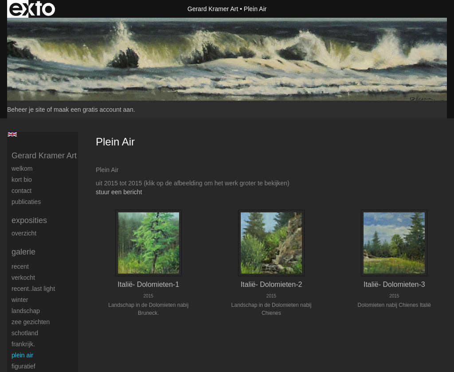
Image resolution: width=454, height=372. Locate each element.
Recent (20, 266)
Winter (20, 299)
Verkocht (23, 277)
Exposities (29, 220)
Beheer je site (26, 109)
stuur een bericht (119, 192)
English (12, 134)
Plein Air (22, 355)
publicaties (26, 201)
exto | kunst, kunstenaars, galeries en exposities (32, 9)
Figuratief (23, 366)
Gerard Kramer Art (213, 8)
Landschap (26, 310)
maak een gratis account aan (93, 109)
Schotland (25, 333)
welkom (22, 168)
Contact (21, 190)
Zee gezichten (31, 321)
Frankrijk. (23, 344)
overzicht (24, 233)
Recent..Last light (33, 288)
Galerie (23, 251)
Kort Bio (22, 179)
